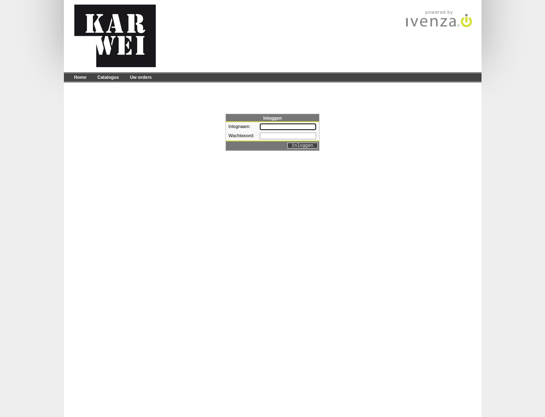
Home (80, 77)
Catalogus (108, 77)
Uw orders (141, 77)
